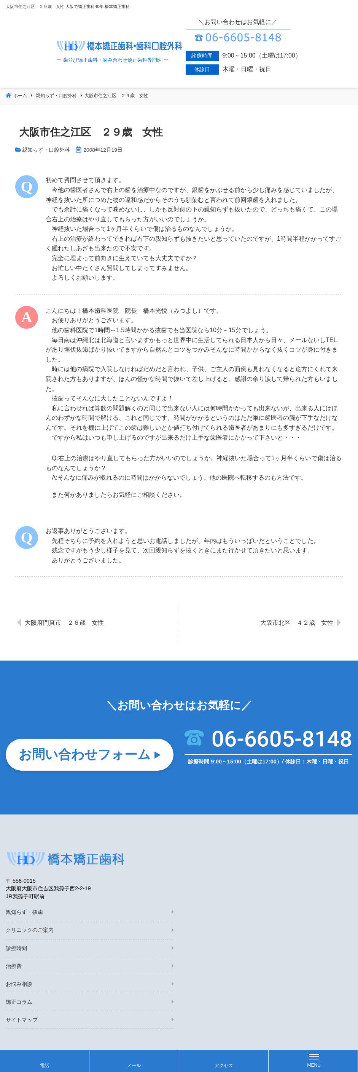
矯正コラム (19, 1003)
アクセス (224, 1065)
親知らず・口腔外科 (46, 150)
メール (134, 1065)
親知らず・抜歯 (24, 913)
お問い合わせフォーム (84, 754)
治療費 (14, 967)
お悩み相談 (19, 985)
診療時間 (16, 949)
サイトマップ (22, 1021)
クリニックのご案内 (30, 931)
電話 (44, 1065)
